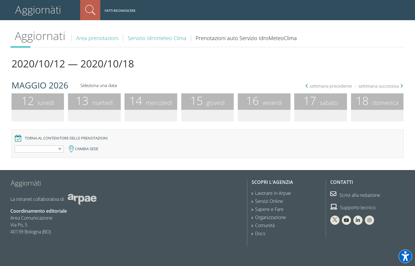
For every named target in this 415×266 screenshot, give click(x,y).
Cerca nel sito (90, 10)
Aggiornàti (38, 10)
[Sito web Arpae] (82, 199)
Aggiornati (40, 35)
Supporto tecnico (353, 207)
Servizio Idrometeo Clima (157, 38)
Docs (260, 233)
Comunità (265, 225)
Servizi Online (269, 201)
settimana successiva (380, 86)
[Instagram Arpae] (369, 220)
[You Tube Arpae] (346, 220)
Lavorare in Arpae (273, 193)
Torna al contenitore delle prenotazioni (66, 138)
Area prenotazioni (97, 38)
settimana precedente (329, 86)
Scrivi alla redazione (355, 195)
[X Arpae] (334, 220)
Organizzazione (270, 217)
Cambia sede (86, 148)
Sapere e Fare (269, 209)
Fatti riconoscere (120, 10)
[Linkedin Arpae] (358, 220)
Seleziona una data (98, 85)
